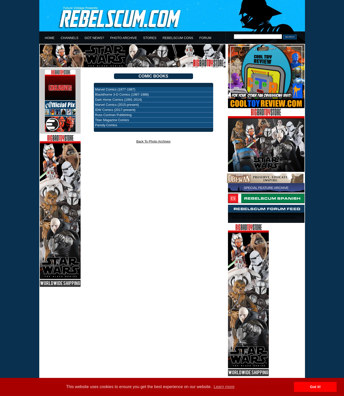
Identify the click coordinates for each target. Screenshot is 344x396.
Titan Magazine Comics (112, 120)
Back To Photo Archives (153, 141)
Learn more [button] (224, 387)
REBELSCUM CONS (178, 38)
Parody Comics (106, 125)
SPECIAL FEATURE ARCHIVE (266, 188)
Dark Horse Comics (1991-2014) (118, 99)
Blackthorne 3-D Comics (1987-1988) (122, 94)
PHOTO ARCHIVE (123, 38)
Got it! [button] (315, 387)
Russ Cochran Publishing (113, 115)
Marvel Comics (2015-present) (117, 105)
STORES (149, 38)
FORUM (205, 38)
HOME (50, 38)
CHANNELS (70, 38)
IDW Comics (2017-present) (115, 110)
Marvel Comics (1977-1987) (115, 89)
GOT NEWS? (94, 38)
